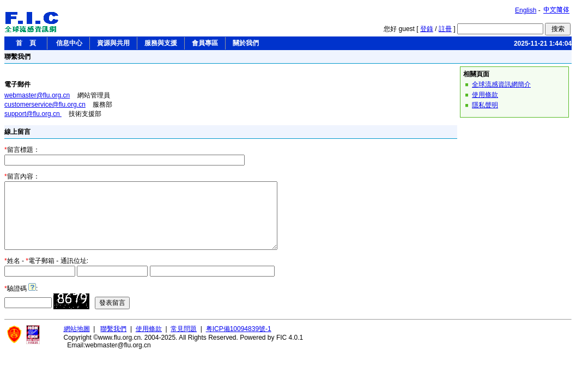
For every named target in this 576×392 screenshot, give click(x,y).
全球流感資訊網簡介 (501, 84)
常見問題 (184, 342)
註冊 (445, 29)
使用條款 (485, 95)
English (525, 10)
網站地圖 (77, 342)
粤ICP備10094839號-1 (238, 342)
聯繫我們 (113, 342)
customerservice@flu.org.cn (45, 104)
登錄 (426, 29)
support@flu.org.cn (33, 114)
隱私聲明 (485, 105)
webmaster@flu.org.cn (37, 95)
